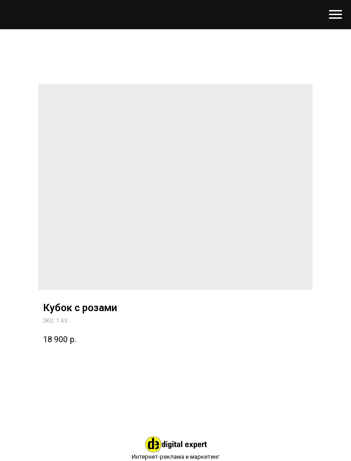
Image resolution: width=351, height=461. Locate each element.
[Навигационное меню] (335, 14)
